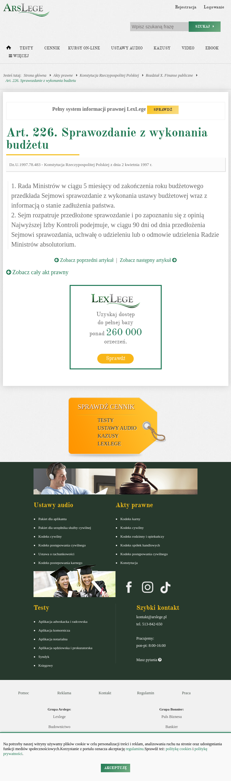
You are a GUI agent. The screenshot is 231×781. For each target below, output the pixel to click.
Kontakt (105, 693)
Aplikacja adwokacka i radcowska (63, 621)
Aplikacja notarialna (53, 639)
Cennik (52, 48)
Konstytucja (129, 563)
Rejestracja (186, 7)
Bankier (172, 726)
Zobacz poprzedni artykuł (84, 260)
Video (188, 48)
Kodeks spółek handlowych (140, 545)
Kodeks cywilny (50, 536)
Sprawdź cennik (106, 406)
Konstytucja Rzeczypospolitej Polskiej (109, 75)
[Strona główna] (8, 49)
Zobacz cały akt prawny (37, 272)
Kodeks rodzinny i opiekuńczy (142, 536)
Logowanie (214, 7)
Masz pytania (148, 660)
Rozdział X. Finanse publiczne (169, 75)
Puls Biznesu (171, 716)
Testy (26, 48)
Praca (186, 693)
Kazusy (162, 48)
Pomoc (23, 693)
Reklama (64, 693)
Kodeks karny (130, 519)
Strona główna (35, 75)
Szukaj (204, 26)
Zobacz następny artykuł (148, 260)
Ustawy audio (127, 48)
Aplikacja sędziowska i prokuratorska (65, 648)
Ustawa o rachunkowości (56, 554)
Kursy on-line (84, 48)
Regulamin (145, 693)
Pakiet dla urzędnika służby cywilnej (64, 528)
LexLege (109, 443)
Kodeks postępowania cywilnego (62, 545)
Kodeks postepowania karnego (60, 563)
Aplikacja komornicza (54, 630)
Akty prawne (63, 75)
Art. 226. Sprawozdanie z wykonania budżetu (41, 80)
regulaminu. (135, 749)
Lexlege (59, 716)
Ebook (212, 48)
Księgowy (45, 665)
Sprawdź (115, 358)
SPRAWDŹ (163, 110)
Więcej (19, 56)
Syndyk (43, 657)
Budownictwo (59, 726)
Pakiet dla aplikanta (52, 519)
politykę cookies (178, 749)
